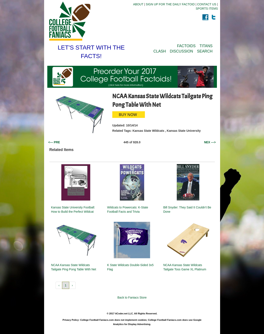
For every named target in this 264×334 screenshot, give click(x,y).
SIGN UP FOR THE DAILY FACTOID (170, 4)
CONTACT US (206, 4)
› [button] (72, 285)
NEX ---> (210, 142)
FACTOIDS (186, 46)
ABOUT (138, 4)
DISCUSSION (181, 51)
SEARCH (205, 51)
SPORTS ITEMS (207, 8)
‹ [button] (58, 285)
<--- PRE (54, 142)
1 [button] (65, 285)
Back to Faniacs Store (132, 297)
